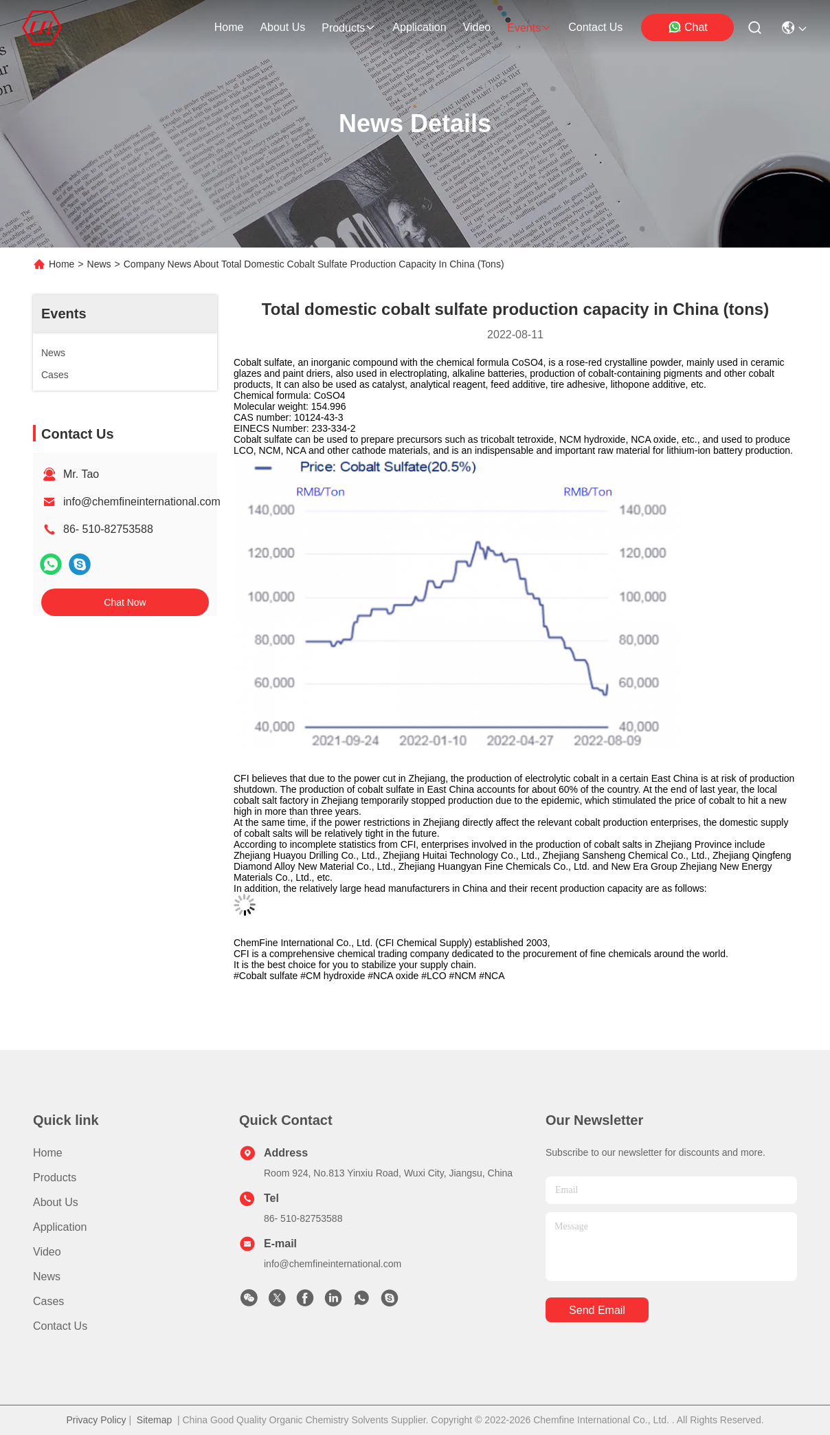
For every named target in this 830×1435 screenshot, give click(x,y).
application (419, 27)
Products (54, 1177)
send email (597, 1310)
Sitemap (154, 1419)
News (99, 264)
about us (282, 27)
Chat (688, 27)
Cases (48, 1301)
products (349, 28)
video (477, 27)
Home (229, 27)
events (529, 28)
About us (55, 1202)
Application (60, 1227)
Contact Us (60, 1326)
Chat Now (125, 602)
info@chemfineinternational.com (142, 501)
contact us (595, 27)
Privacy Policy (96, 1419)
